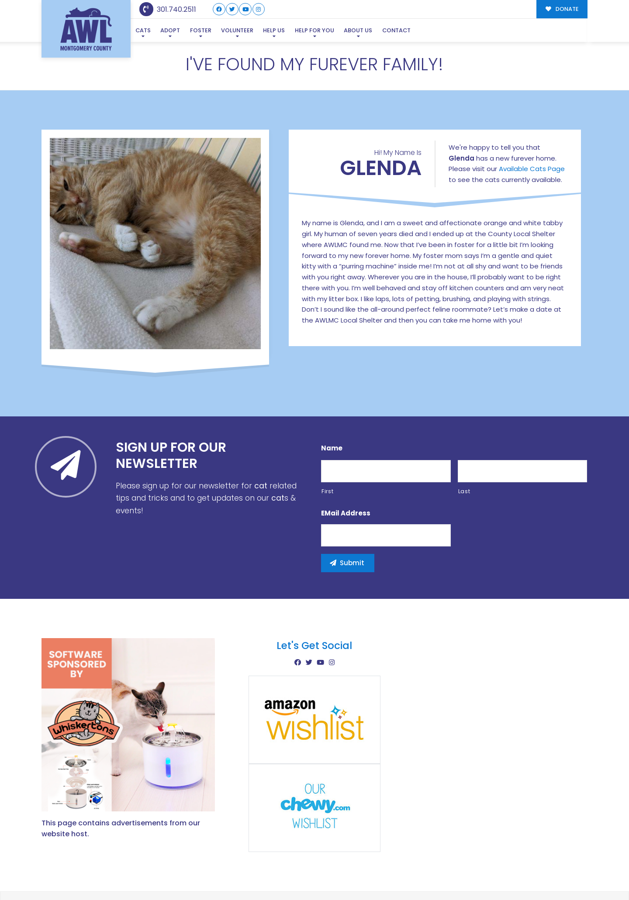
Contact (395, 30)
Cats (143, 30)
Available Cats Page (532, 168)
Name (331, 448)
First (327, 491)
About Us (357, 30)
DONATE (562, 9)
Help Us (273, 30)
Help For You (314, 30)
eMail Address (345, 513)
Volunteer (237, 30)
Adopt (170, 30)
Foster (200, 30)
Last (464, 491)
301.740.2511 (168, 9)
